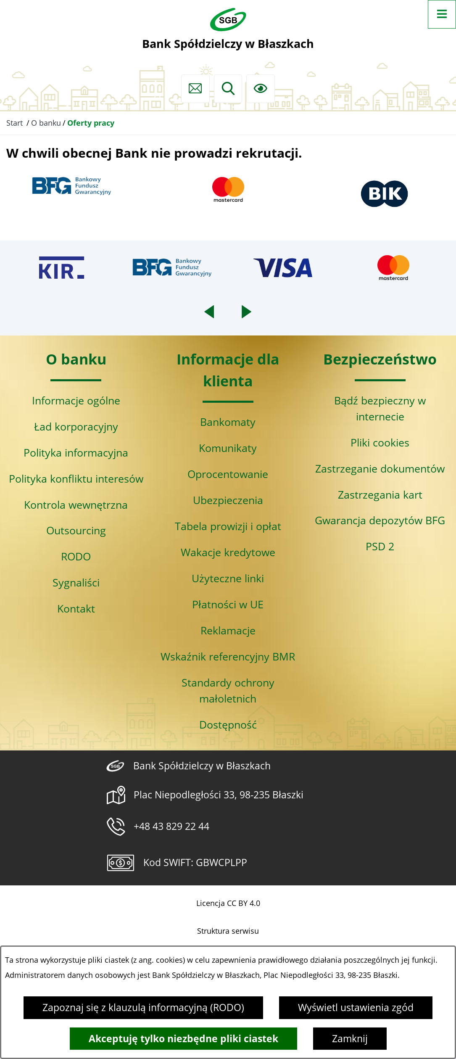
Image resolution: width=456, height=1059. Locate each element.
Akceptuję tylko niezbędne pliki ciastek (183, 1038)
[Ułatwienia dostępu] (260, 88)
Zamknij (350, 1038)
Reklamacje (228, 630)
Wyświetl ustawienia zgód (356, 1007)
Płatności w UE (228, 604)
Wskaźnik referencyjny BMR (228, 656)
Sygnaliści (76, 582)
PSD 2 (380, 546)
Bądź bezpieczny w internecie (380, 408)
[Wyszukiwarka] (228, 88)
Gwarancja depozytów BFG (380, 520)
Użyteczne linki (228, 578)
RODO (76, 556)
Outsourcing (76, 530)
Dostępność (228, 724)
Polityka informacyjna (76, 452)
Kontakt (76, 608)
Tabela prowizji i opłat (228, 526)
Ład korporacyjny (76, 426)
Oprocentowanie (227, 474)
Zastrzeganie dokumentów (380, 468)
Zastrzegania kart (380, 494)
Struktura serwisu (228, 931)
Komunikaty (228, 448)
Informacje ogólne (76, 400)
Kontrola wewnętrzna (76, 504)
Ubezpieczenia (228, 500)
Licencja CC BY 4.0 (228, 903)
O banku (46, 123)
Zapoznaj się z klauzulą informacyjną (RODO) (143, 1007)
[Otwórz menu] (442, 14)
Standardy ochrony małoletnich (228, 690)
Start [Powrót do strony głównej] (14, 123)
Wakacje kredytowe (228, 552)
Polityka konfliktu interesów (76, 478)
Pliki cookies (380, 442)
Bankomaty (228, 422)
